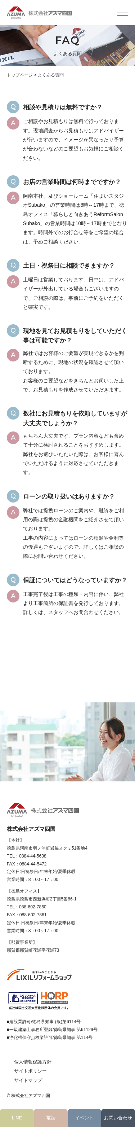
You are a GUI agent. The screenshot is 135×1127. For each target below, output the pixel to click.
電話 (50, 1118)
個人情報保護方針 (32, 1062)
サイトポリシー (30, 1071)
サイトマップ (28, 1080)
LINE (17, 1118)
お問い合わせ (118, 1118)
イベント (84, 1118)
